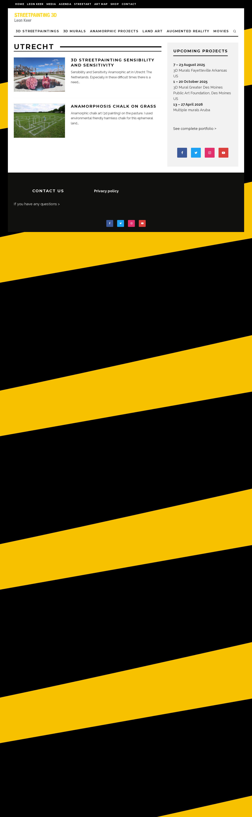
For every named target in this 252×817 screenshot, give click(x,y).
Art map (101, 4)
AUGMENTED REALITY (188, 31)
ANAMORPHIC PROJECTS (114, 31)
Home (19, 4)
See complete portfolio (193, 129)
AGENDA (65, 4)
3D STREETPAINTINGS (37, 31)
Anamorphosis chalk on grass (113, 106)
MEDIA (51, 4)
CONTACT (129, 4)
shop (114, 4)
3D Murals (74, 31)
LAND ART (153, 31)
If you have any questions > (37, 204)
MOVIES (221, 31)
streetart (83, 4)
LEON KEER (35, 4)
